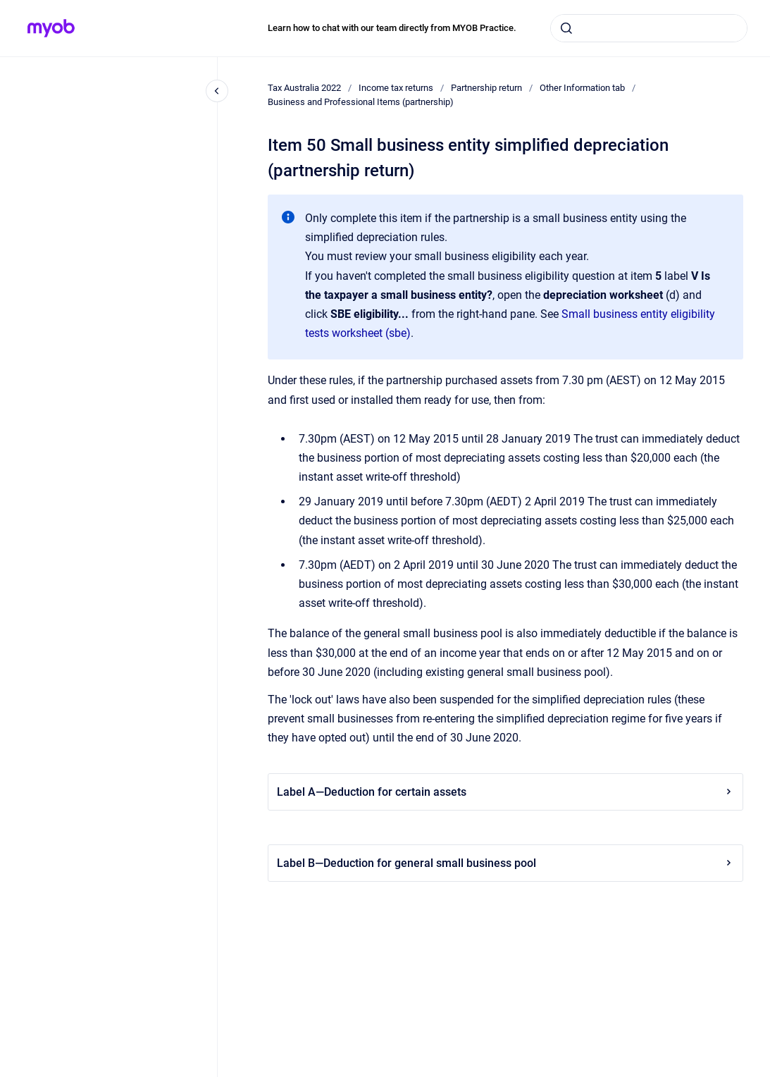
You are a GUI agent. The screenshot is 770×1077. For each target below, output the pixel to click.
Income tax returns (396, 87)
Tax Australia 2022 (304, 87)
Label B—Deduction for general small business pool (505, 863)
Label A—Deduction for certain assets (505, 792)
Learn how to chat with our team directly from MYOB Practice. (392, 28)
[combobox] (649, 28)
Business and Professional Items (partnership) (361, 102)
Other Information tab (582, 87)
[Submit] (566, 28)
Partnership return (486, 87)
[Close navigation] (217, 91)
